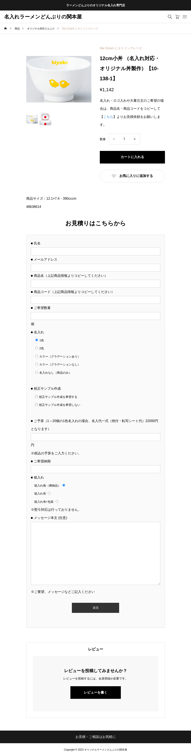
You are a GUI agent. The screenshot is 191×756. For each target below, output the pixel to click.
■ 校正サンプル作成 (46, 388)
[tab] (95, 649)
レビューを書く (95, 692)
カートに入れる (132, 157)
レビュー (95, 649)
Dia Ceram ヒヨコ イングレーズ (121, 48)
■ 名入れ (37, 332)
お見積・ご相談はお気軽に (95, 737)
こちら (108, 117)
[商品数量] (124, 138)
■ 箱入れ (37, 477)
